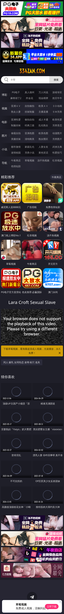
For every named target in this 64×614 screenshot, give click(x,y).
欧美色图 (43, 133)
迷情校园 (16, 152)
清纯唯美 (29, 139)
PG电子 (16, 92)
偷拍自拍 (29, 119)
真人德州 (29, 92)
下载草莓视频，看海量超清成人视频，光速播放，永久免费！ (32, 351)
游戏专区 (57, 92)
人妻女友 (43, 146)
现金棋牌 (43, 98)
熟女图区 (43, 139)
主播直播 (43, 111)
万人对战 (43, 92)
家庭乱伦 (29, 146)
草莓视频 (29, 160)
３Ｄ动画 (57, 106)
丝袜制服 (29, 111)
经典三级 (29, 125)
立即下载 (51, 606)
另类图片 (57, 139)
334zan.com (32, 71)
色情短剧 (16, 166)
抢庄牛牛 (57, 98)
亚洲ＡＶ (16, 106)
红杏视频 (57, 160)
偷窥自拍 (16, 133)
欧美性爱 (57, 119)
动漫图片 (57, 133)
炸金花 (29, 98)
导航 (4, 163)
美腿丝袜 (16, 139)
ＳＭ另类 (57, 111)
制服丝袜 (16, 125)
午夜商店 (16, 160)
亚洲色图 (29, 133)
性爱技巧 (57, 152)
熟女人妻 (16, 111)
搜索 (56, 79)
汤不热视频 (43, 160)
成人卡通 (43, 119)
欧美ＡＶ (43, 106)
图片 (4, 135)
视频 (4, 108)
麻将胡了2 (15, 98)
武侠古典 (57, 146)
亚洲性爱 (16, 119)
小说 (4, 149)
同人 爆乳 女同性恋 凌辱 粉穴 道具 (21, 362)
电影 (4, 122)
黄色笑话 (43, 152)
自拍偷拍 (29, 106)
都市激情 (16, 146)
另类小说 (29, 152)
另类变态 (57, 125)
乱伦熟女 (43, 125)
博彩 (4, 95)
